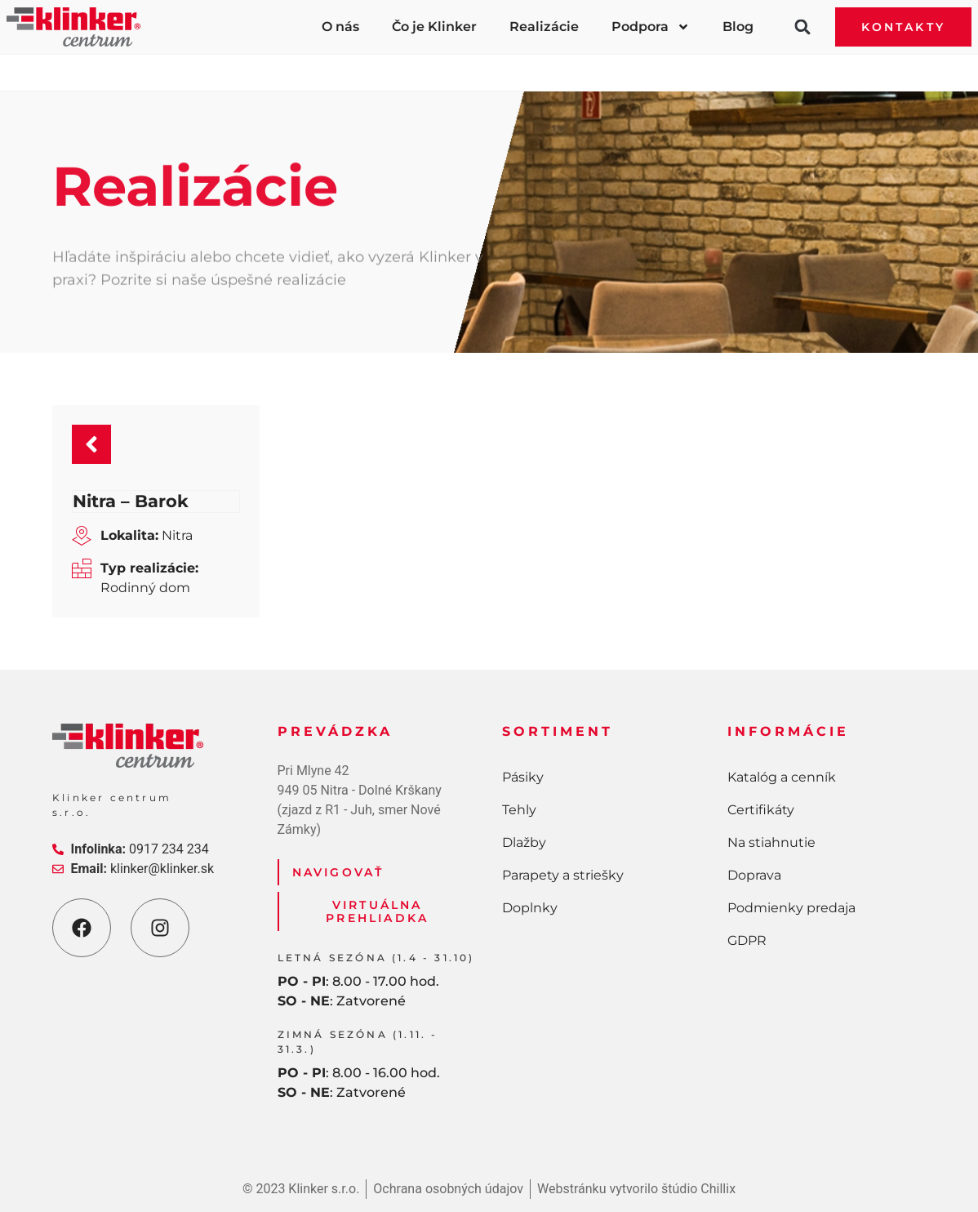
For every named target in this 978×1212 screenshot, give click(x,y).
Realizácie (544, 26)
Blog (738, 26)
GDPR (747, 940)
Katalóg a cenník (781, 777)
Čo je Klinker (434, 26)
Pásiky (160, 62)
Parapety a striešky (624, 62)
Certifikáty (760, 810)
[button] (802, 27)
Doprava (754, 875)
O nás (340, 26)
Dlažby (440, 62)
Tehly (299, 62)
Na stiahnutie (771, 842)
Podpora (650, 27)
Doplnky (811, 62)
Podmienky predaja (791, 908)
